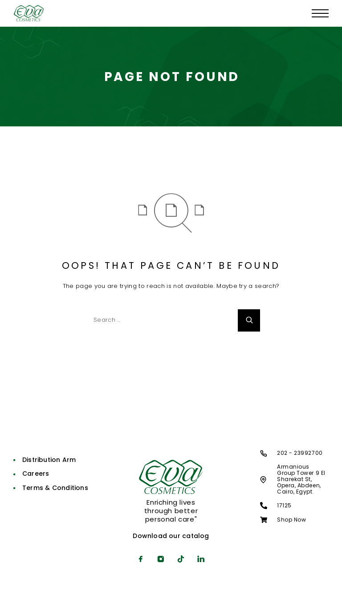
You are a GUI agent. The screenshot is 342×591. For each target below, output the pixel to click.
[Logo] (29, 13)
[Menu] (320, 13)
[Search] (249, 320)
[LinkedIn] (201, 560)
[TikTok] (181, 560)
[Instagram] (161, 560)
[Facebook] (141, 560)
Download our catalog (171, 535)
